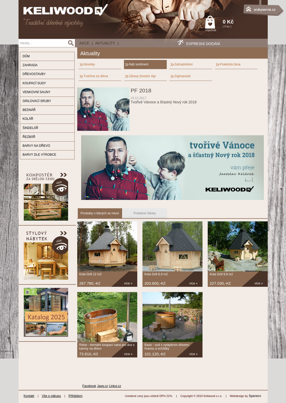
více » (128, 283)
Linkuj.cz (115, 386)
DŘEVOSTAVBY (34, 74)
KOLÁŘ (28, 119)
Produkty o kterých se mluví (100, 213)
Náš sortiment (138, 64)
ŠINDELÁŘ (30, 128)
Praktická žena (230, 64)
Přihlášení (75, 396)
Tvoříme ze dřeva (96, 76)
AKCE (84, 43)
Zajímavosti (182, 76)
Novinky (89, 64)
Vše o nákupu (51, 396)
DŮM (26, 56)
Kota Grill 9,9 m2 (221, 274)
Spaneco (255, 396)
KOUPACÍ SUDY (34, 83)
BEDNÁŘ (29, 110)
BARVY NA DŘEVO (36, 146)
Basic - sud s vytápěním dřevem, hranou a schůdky (167, 346)
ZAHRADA (30, 65)
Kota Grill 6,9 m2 (156, 274)
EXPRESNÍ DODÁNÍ (203, 44)
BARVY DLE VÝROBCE (39, 154)
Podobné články (145, 213)
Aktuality (105, 43)
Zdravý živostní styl (142, 76)
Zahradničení (184, 64)
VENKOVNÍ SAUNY (37, 92)
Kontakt (29, 396)
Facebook (89, 386)
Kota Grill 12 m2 (90, 274)
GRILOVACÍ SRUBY (37, 101)
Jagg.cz (102, 386)
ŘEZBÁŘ (29, 137)
